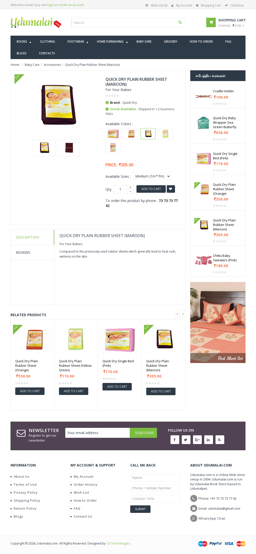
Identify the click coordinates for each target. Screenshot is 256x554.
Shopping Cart (208, 5)
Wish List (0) (156, 5)
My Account (181, 5)
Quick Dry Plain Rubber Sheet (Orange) (26, 365)
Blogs (16, 516)
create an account (71, 5)
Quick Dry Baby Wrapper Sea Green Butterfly (224, 122)
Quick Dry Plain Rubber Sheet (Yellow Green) (75, 365)
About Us (20, 476)
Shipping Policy (25, 500)
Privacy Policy (24, 492)
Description (27, 237)
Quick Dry (129, 102)
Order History (84, 484)
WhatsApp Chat (211, 518)
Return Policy (23, 508)
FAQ (75, 508)
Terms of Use (23, 484)
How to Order (83, 500)
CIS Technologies (118, 543)
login (50, 5)
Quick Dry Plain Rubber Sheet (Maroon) (157, 365)
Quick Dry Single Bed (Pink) (118, 363)
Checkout (234, 5)
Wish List (79, 492)
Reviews (23, 252)
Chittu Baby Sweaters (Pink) (224, 257)
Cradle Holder (223, 91)
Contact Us (81, 516)
